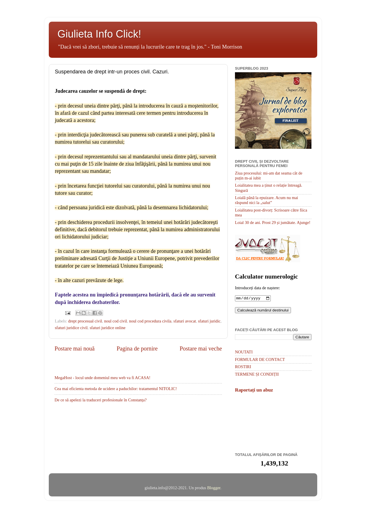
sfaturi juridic (209, 321)
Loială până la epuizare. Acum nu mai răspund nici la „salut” (266, 200)
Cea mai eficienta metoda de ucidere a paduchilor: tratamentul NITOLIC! (116, 388)
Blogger (214, 488)
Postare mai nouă (75, 348)
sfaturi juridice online (108, 327)
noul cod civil (115, 321)
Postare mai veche (201, 348)
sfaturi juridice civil (71, 327)
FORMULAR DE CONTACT (260, 360)
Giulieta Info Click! (99, 34)
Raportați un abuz (254, 390)
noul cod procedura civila (150, 321)
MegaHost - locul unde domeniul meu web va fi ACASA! (102, 377)
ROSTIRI (243, 367)
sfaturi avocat (184, 321)
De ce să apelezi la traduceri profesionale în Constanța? (101, 400)
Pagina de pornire (137, 348)
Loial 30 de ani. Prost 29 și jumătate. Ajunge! (272, 222)
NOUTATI (244, 352)
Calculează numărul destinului (263, 311)
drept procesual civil (85, 321)
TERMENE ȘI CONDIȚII (257, 374)
